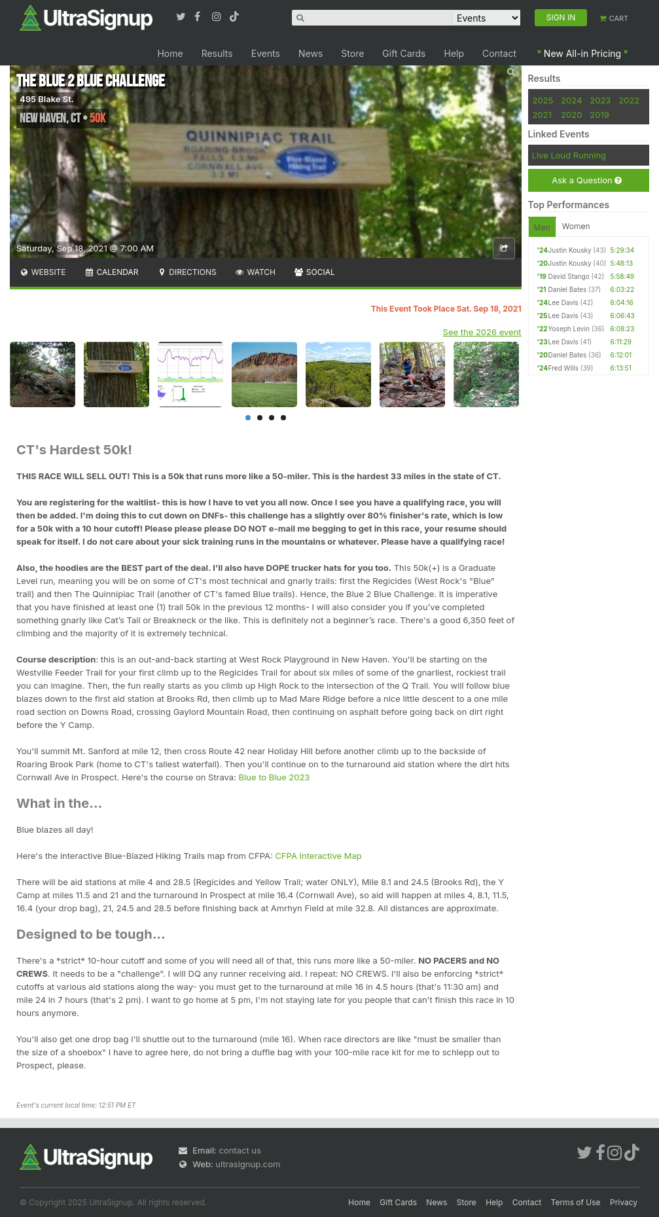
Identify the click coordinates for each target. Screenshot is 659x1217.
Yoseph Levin (569, 329)
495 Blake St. (47, 99)
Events (265, 53)
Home (170, 53)
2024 (571, 100)
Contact (499, 53)
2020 (571, 114)
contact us (239, 1150)
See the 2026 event (482, 332)
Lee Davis (563, 302)
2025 (543, 100)
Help (454, 53)
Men (542, 227)
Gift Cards (403, 53)
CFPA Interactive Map (318, 855)
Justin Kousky (570, 250)
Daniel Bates (567, 289)
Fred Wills (563, 368)
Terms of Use (576, 1202)
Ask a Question (587, 180)
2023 (600, 100)
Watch (255, 272)
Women (576, 226)
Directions (186, 272)
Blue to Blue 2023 (274, 777)
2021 (542, 114)
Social (314, 272)
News (310, 53)
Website (42, 272)
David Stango (569, 276)
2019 (599, 114)
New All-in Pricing (582, 53)
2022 (628, 100)
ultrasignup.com (247, 1164)
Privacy (623, 1202)
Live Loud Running (569, 155)
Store (352, 53)
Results (217, 53)
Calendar (111, 272)
